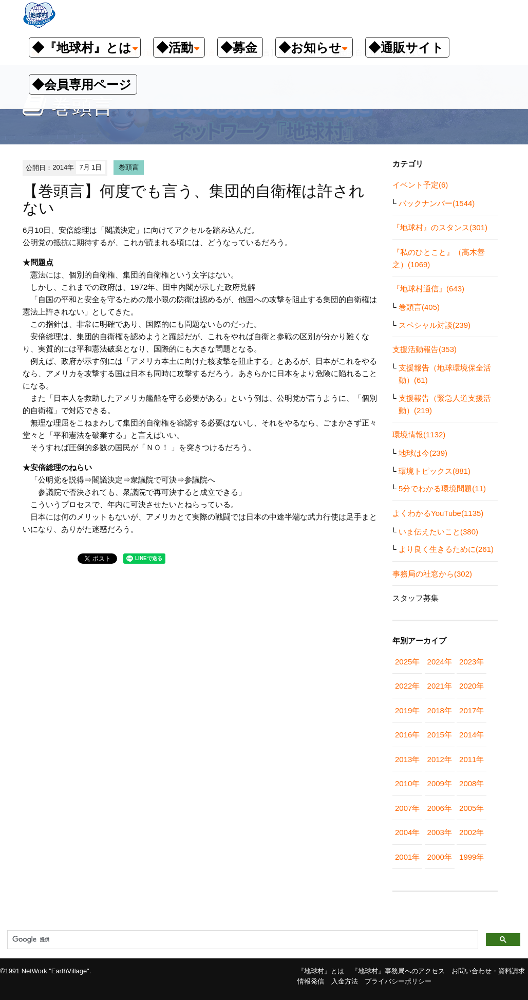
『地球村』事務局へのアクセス (398, 971)
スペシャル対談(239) (434, 325)
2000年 (439, 857)
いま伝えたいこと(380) (438, 531)
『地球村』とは (320, 971)
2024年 (439, 661)
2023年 (471, 661)
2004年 (407, 832)
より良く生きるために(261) (446, 549)
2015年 (439, 734)
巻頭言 (129, 167)
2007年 (407, 808)
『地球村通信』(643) (428, 288)
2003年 (439, 832)
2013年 (407, 759)
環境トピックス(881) (434, 471)
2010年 (407, 783)
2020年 (471, 685)
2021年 (439, 685)
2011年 (471, 759)
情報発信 (310, 981)
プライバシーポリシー (398, 981)
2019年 (407, 710)
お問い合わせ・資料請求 (488, 971)
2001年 (407, 857)
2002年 (471, 832)
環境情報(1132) (418, 434)
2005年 (471, 808)
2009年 (439, 783)
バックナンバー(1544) (437, 203)
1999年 (471, 857)
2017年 (471, 710)
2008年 (471, 783)
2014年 (471, 734)
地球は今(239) (423, 453)
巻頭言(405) (419, 307)
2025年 (407, 661)
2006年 (439, 808)
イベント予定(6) (420, 184)
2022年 (407, 685)
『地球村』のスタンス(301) (439, 227)
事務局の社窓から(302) (432, 573)
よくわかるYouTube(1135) (437, 513)
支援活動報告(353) (424, 349)
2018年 (439, 710)
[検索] (241, 940)
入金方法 (344, 981)
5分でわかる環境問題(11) (442, 488)
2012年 (439, 759)
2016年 (407, 734)
